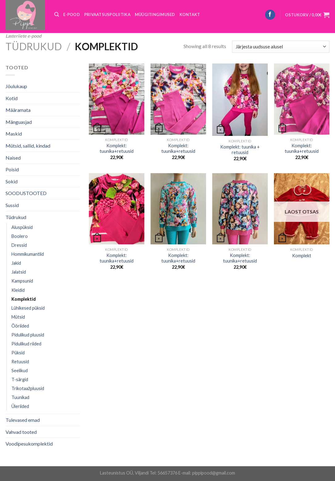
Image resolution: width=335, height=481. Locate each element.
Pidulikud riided (26, 343)
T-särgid (19, 379)
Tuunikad (20, 397)
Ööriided (20, 325)
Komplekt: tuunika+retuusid (117, 148)
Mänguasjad (19, 122)
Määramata (18, 110)
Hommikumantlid (27, 254)
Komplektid (23, 299)
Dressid (19, 245)
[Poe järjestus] (280, 47)
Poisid (12, 169)
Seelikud (19, 370)
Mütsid (18, 317)
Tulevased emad (23, 420)
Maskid (14, 134)
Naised (13, 158)
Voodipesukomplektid (29, 443)
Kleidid (18, 290)
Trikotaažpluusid (27, 388)
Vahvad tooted (21, 432)
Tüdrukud (34, 46)
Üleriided (20, 406)
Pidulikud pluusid (27, 334)
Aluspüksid (22, 227)
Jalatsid (18, 272)
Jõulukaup (16, 86)
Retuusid (20, 361)
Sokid (12, 181)
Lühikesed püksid (28, 308)
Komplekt (301, 255)
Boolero (19, 236)
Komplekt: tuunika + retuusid (240, 149)
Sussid (12, 205)
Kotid (12, 98)
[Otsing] (56, 14)
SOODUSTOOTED (26, 193)
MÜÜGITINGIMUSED (155, 14)
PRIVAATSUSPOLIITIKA (107, 14)
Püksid (18, 352)
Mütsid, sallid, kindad (28, 146)
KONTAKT (190, 14)
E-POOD (71, 14)
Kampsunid (22, 280)
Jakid (16, 263)
